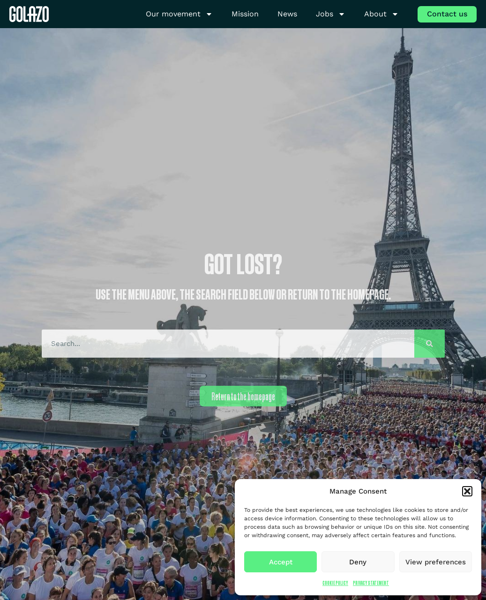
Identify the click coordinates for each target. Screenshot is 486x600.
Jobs (330, 14)
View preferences (435, 562)
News (287, 13)
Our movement (179, 14)
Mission (245, 13)
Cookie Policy (335, 582)
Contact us (447, 13)
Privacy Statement (371, 582)
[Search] (429, 344)
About (381, 14)
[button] (467, 491)
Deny (357, 562)
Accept (280, 562)
